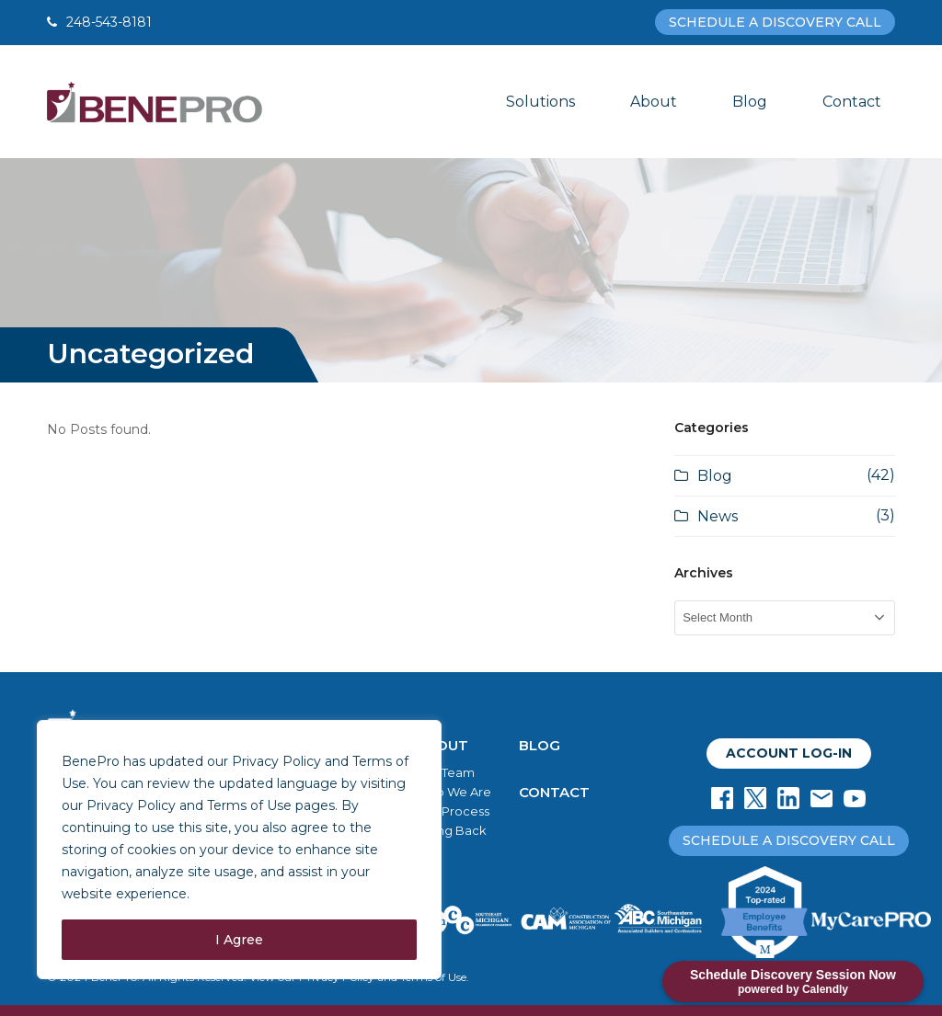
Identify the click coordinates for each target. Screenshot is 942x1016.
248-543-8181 (109, 22)
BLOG (539, 745)
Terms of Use (249, 805)
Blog (714, 476)
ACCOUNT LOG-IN (789, 753)
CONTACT (554, 792)
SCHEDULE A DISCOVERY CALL (775, 22)
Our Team (445, 772)
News (717, 516)
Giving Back (451, 830)
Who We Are (453, 791)
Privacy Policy (131, 805)
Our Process (452, 811)
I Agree (239, 939)
